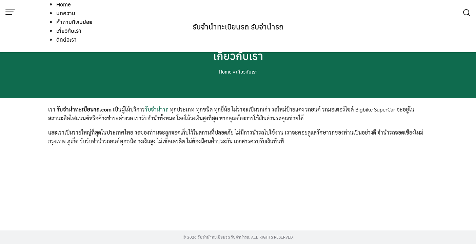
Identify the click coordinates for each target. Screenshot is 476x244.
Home (63, 4)
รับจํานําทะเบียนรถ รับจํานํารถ (238, 26)
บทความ (65, 13)
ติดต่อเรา (66, 39)
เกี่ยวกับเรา (68, 31)
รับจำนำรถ (156, 109)
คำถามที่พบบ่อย (74, 22)
